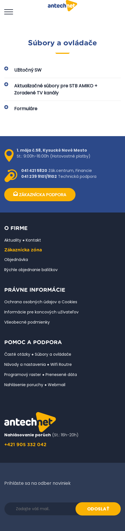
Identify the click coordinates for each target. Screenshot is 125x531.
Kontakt (33, 240)
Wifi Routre (61, 364)
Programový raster (22, 374)
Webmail (56, 385)
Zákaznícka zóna (23, 250)
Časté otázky (17, 354)
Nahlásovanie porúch (27, 435)
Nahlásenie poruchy (23, 385)
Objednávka (16, 259)
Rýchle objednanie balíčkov (31, 270)
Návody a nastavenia (25, 364)
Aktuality (12, 240)
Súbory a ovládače (53, 354)
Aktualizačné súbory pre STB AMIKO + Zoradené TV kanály (55, 89)
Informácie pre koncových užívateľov (41, 312)
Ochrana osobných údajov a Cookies (40, 302)
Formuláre (25, 108)
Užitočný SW (28, 70)
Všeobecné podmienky (27, 322)
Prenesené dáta (61, 374)
